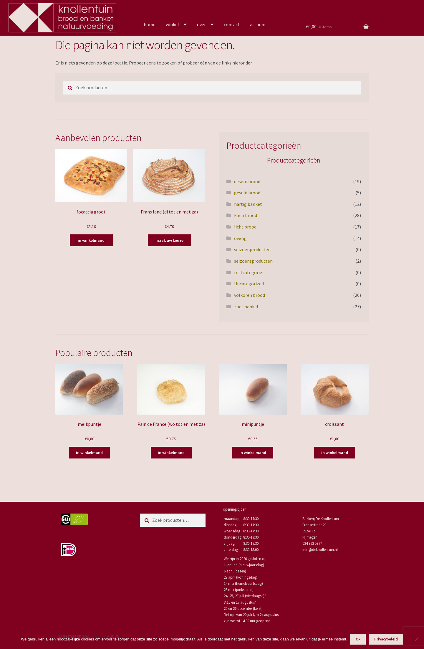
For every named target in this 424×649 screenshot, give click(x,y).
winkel (172, 24)
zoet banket (246, 306)
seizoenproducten (252, 249)
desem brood (247, 181)
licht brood (245, 227)
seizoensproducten (253, 261)
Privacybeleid (386, 639)
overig (240, 238)
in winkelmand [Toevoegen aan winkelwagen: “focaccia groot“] (91, 240)
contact (232, 24)
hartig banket (248, 204)
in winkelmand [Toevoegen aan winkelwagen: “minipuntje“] (252, 452)
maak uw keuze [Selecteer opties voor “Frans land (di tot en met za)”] (169, 240)
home (149, 24)
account (258, 24)
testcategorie (248, 272)
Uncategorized (249, 284)
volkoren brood (249, 295)
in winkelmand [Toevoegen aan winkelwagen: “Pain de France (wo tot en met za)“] (171, 452)
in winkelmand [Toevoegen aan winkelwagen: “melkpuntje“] (89, 452)
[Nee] (417, 639)
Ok (358, 639)
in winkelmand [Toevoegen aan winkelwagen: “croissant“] (334, 452)
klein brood (245, 215)
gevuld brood (247, 193)
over (201, 24)
